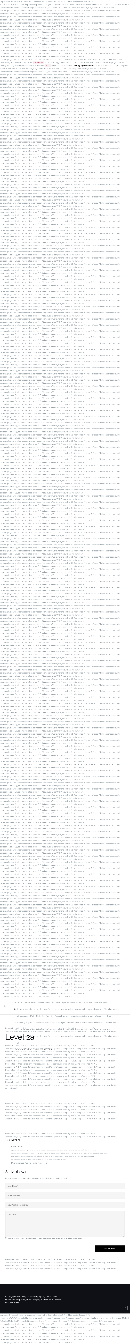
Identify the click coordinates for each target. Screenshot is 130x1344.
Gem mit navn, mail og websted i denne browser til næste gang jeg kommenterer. (45, 1238)
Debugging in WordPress (83, 66)
